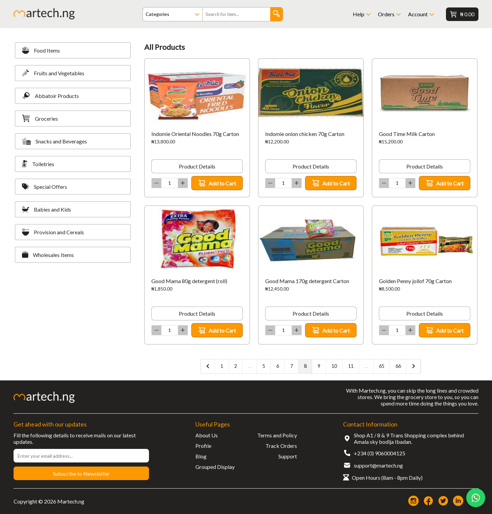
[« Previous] (208, 366)
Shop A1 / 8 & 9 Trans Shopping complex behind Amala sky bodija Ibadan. (409, 438)
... (249, 366)
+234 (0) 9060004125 (379, 453)
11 (351, 366)
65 (381, 366)
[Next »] (413, 366)
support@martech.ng (378, 465)
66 (398, 366)
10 (334, 366)
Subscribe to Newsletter (81, 473)
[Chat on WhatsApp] (475, 497)
